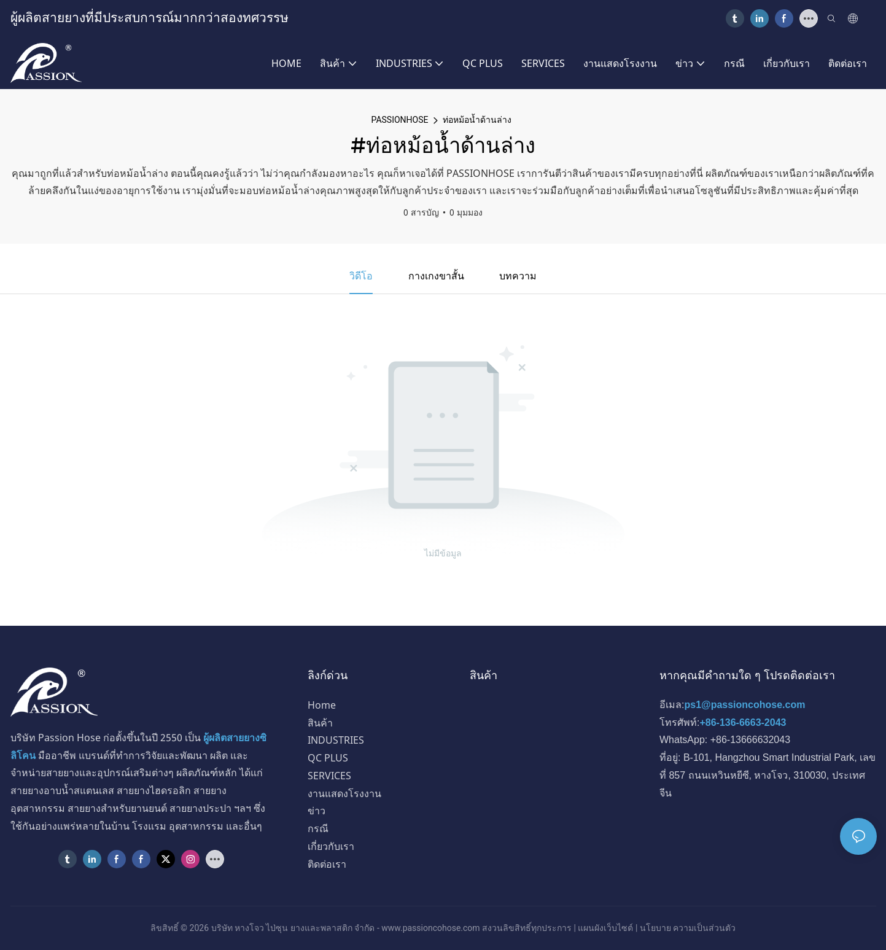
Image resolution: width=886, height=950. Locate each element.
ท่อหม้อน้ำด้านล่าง (477, 120)
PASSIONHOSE (400, 120)
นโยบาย (655, 928)
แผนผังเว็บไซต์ (605, 928)
